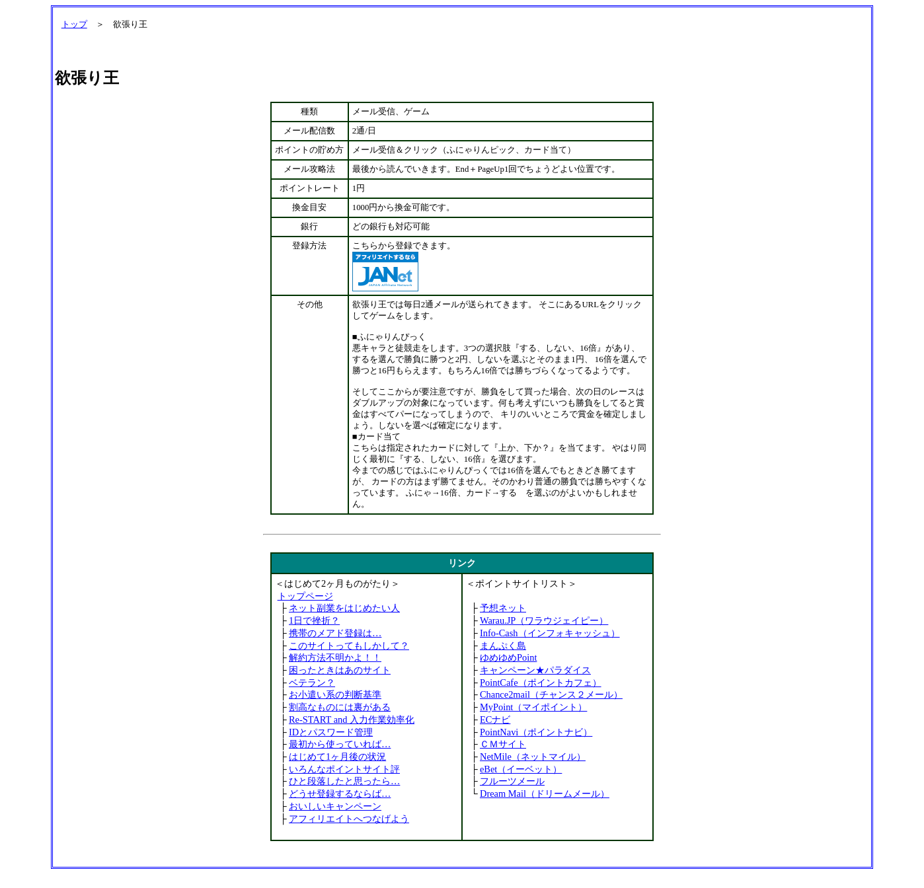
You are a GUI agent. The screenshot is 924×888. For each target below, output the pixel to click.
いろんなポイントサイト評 (344, 769)
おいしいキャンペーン (335, 806)
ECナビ (495, 719)
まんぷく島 (503, 645)
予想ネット (503, 608)
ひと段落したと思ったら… (344, 781)
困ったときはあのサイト (340, 670)
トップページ (305, 596)
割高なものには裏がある (340, 707)
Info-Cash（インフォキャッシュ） (550, 633)
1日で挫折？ (314, 620)
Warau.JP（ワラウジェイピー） (544, 620)
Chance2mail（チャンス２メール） (551, 694)
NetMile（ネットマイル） (533, 756)
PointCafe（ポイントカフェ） (540, 682)
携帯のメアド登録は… (335, 633)
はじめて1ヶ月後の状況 (337, 756)
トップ (74, 24)
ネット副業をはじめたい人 (344, 608)
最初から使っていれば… (340, 744)
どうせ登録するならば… (340, 793)
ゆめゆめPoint (508, 657)
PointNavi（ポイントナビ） (536, 732)
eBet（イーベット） (521, 769)
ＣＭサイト (503, 744)
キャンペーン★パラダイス (535, 670)
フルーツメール (512, 781)
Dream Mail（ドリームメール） (544, 793)
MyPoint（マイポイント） (533, 707)
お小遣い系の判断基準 (335, 694)
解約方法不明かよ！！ (335, 657)
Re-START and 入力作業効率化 (351, 719)
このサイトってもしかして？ (349, 645)
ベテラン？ (312, 682)
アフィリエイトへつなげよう (349, 818)
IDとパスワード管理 (331, 732)
